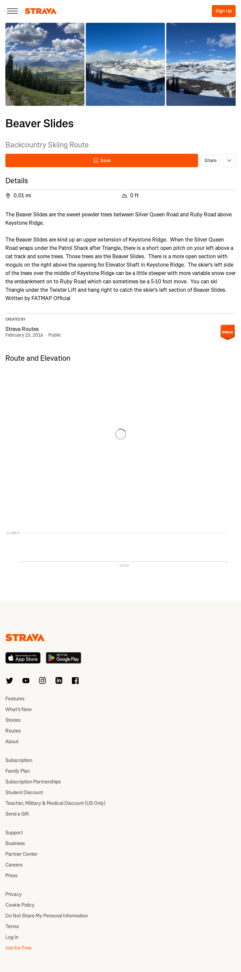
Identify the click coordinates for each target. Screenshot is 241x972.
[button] (44, 64)
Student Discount (24, 792)
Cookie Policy (20, 905)
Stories (12, 720)
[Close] (12, 11)
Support (14, 832)
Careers (13, 864)
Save (102, 160)
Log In (11, 937)
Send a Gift (17, 814)
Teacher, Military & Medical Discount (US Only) (55, 803)
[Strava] (41, 11)
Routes (13, 730)
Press (11, 875)
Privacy (13, 894)
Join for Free (18, 948)
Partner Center (21, 854)
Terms (12, 926)
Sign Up (224, 11)
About (11, 741)
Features (14, 698)
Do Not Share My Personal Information (46, 915)
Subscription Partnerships (33, 781)
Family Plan (17, 771)
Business (15, 843)
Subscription (18, 760)
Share (210, 160)
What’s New (18, 709)
